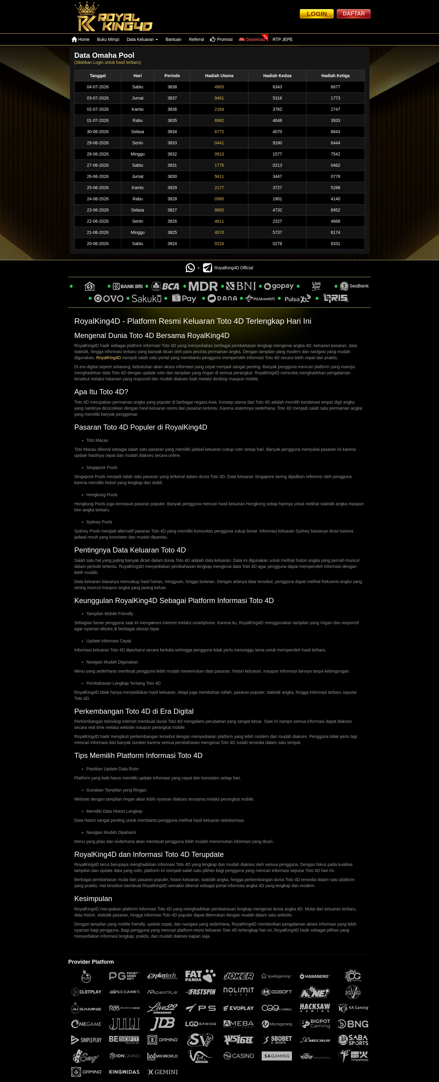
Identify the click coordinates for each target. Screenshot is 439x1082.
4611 (219, 221)
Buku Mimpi (108, 39)
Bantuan (173, 39)
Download (252, 39)
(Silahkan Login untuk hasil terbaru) (107, 62)
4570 (219, 232)
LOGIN (317, 13)
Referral (196, 39)
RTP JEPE (283, 39)
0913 (219, 154)
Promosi (221, 39)
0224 (219, 243)
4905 (219, 86)
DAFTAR (354, 14)
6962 (219, 120)
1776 (219, 165)
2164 (219, 109)
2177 (219, 187)
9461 (219, 98)
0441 (219, 142)
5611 (219, 176)
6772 (219, 131)
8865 (219, 210)
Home (80, 39)
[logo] (118, 16)
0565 (219, 198)
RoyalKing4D (108, 357)
